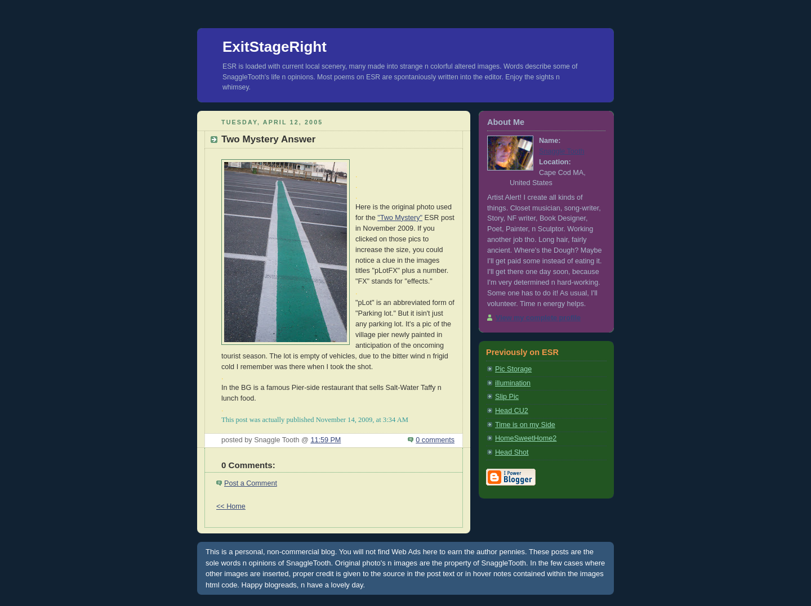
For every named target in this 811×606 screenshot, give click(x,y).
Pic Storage (513, 369)
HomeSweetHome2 (525, 438)
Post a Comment (250, 483)
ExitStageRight (274, 46)
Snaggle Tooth (561, 151)
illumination (513, 383)
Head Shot (512, 452)
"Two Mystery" (399, 218)
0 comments (435, 440)
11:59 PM (325, 440)
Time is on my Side (525, 425)
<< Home (231, 506)
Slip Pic (507, 397)
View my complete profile (538, 318)
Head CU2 (511, 411)
